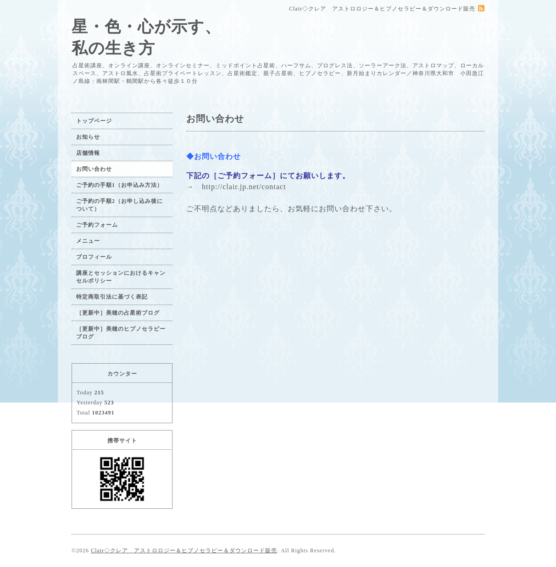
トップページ (94, 121)
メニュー (88, 241)
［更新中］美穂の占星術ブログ (118, 313)
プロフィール (94, 257)
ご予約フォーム (97, 225)
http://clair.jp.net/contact (244, 187)
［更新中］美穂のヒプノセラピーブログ (121, 333)
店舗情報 (88, 153)
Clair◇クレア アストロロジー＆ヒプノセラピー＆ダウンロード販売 (184, 550)
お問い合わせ (94, 169)
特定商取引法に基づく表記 (112, 297)
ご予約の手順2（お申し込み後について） (119, 205)
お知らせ (88, 137)
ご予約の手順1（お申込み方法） (119, 185)
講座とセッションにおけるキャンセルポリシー (121, 277)
